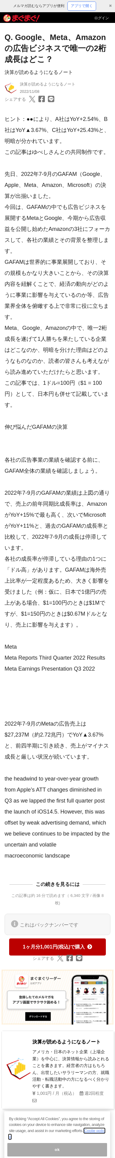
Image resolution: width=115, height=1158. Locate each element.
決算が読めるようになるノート (39, 72)
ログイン (101, 18)
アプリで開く (82, 6)
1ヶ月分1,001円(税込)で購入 (57, 946)
